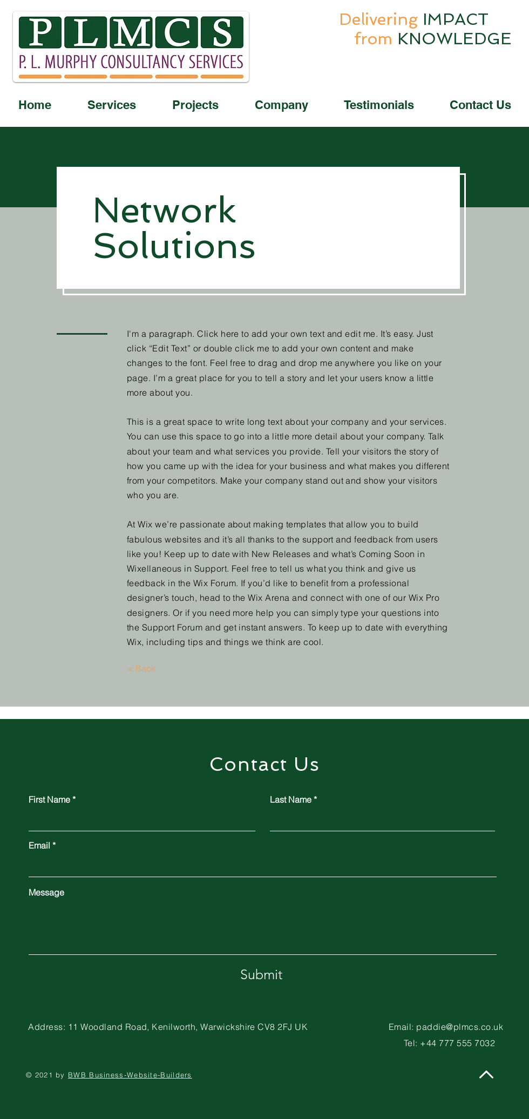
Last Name (290, 799)
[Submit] (261, 974)
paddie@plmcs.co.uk (459, 1026)
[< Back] (141, 668)
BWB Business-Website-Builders (130, 1074)
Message (46, 892)
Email (39, 845)
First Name (49, 799)
